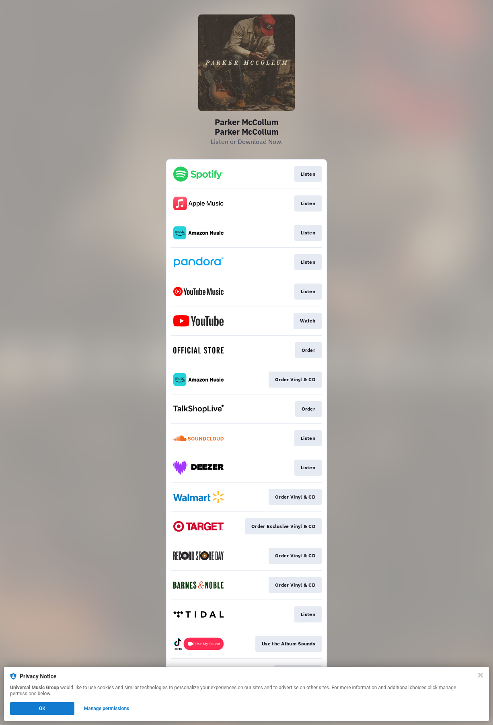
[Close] (480, 675)
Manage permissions (106, 708)
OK (42, 708)
